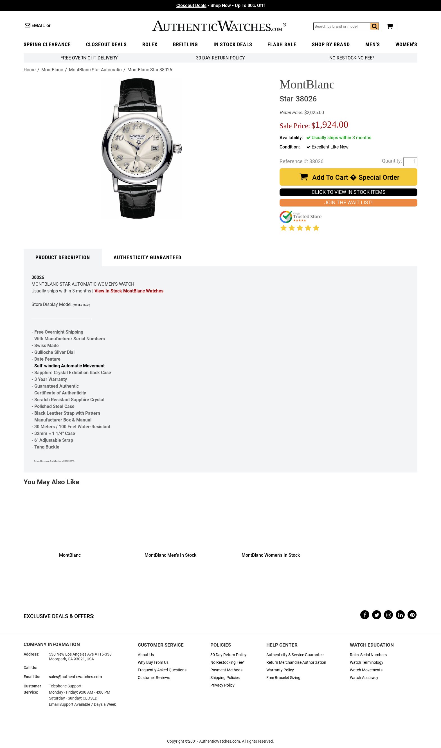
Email (38, 25)
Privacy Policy (222, 685)
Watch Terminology (366, 662)
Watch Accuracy (364, 677)
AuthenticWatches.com (219, 26)
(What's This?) (81, 305)
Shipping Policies (225, 677)
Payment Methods (226, 670)
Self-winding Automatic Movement (69, 366)
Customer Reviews (154, 677)
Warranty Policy (280, 670)
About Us (146, 654)
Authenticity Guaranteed (147, 257)
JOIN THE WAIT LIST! (348, 202)
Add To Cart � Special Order (355, 177)
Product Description (62, 257)
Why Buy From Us (153, 662)
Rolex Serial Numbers (368, 654)
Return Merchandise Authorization (296, 662)
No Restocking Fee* (351, 58)
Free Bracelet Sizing (283, 677)
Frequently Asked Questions (162, 670)
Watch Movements (366, 670)
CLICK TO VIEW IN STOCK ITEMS (349, 192)
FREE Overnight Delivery (89, 58)
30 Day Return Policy (228, 654)
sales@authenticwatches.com (75, 676)
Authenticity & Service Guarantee (294, 654)
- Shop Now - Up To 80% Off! (220, 5)
